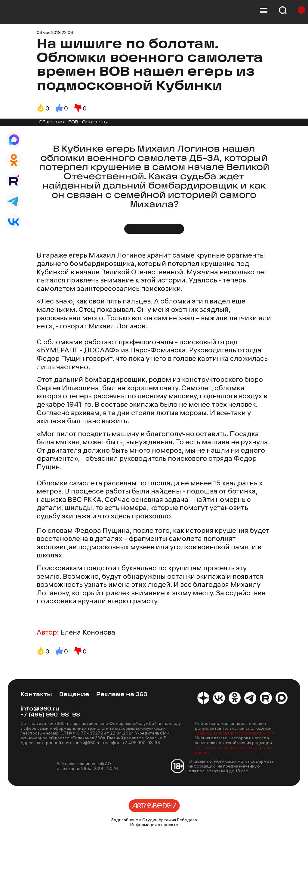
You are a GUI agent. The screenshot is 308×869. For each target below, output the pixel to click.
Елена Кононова (87, 632)
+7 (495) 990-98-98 (50, 715)
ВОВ (73, 122)
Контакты (36, 694)
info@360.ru (40, 709)
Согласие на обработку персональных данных (234, 750)
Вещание (74, 694)
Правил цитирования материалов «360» (235, 733)
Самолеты (95, 122)
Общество (51, 122)
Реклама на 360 (121, 694)
